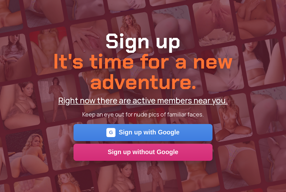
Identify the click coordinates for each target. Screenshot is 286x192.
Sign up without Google (143, 152)
